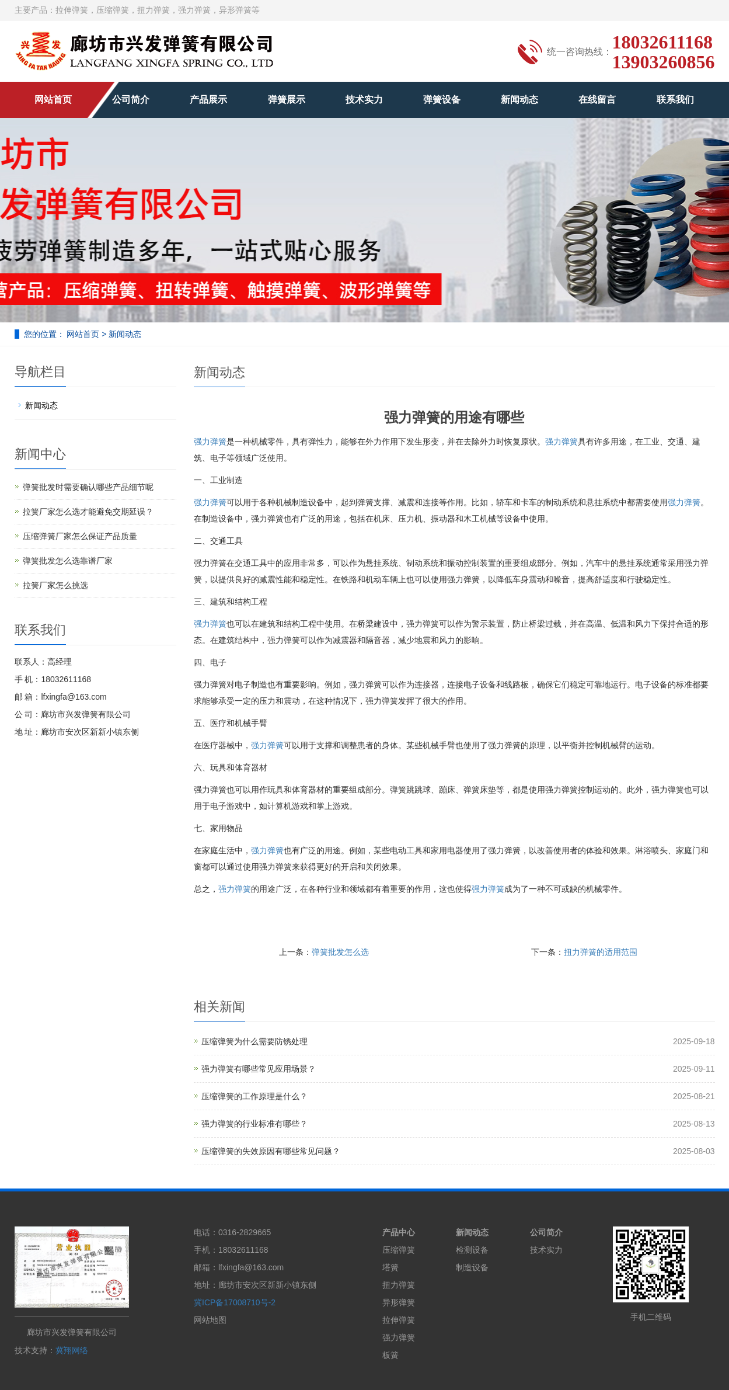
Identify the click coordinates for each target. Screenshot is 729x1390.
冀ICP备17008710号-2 (234, 1302)
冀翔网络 (71, 1350)
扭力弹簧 (398, 1285)
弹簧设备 (442, 100)
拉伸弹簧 (398, 1320)
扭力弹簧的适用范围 (600, 952)
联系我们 (675, 100)
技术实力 (364, 100)
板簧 (390, 1355)
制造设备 (472, 1267)
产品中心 (398, 1232)
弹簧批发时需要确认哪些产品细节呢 (88, 487)
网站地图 (210, 1320)
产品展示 (208, 100)
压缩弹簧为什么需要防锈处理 (254, 1041)
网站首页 (53, 100)
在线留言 (597, 100)
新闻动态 (519, 100)
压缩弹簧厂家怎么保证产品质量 (80, 536)
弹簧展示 (286, 100)
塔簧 (390, 1267)
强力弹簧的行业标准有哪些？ (254, 1123)
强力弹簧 (210, 441)
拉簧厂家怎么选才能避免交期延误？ (88, 511)
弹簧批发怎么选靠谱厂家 (68, 560)
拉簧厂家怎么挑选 (55, 585)
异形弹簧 (398, 1302)
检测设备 (472, 1250)
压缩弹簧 (398, 1250)
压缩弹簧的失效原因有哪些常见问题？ (270, 1151)
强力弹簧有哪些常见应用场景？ (258, 1068)
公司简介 (130, 100)
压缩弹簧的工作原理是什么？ (254, 1096)
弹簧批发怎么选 (340, 952)
